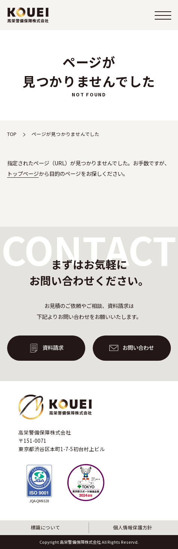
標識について (45, 527)
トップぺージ (23, 173)
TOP (12, 133)
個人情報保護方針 (132, 527)
